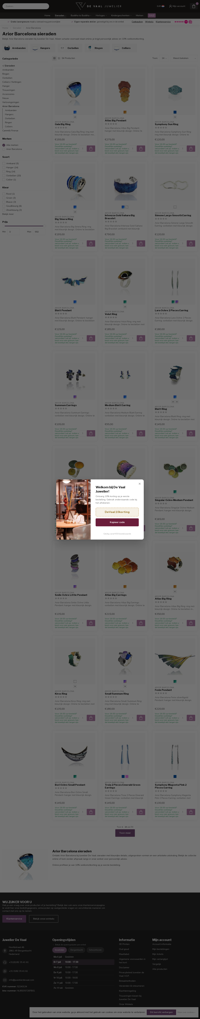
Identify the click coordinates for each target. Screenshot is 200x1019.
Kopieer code (117, 522)
